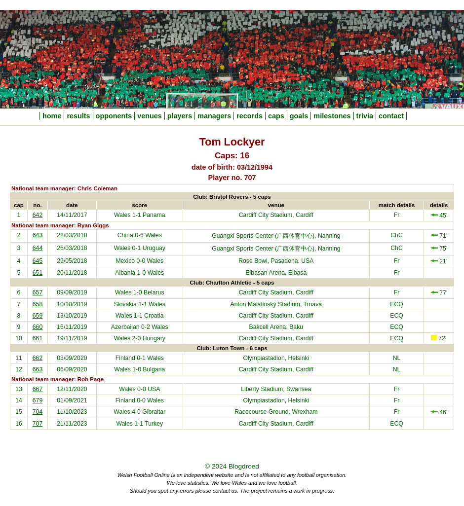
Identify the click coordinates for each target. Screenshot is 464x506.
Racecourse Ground (261, 411)
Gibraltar (153, 411)
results (78, 116)
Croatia (153, 315)
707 (37, 423)
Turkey (154, 423)
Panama (154, 215)
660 (37, 327)
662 (37, 358)
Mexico (125, 260)
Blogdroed (244, 466)
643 (37, 235)
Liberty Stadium (262, 389)
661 (37, 338)
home (51, 116)
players (179, 116)
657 (37, 292)
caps (276, 116)
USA (154, 389)
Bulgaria (154, 369)
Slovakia (125, 304)
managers (214, 116)
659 (37, 315)
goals (299, 116)
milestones (331, 116)
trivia (364, 116)
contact (391, 116)
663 (37, 369)
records (249, 116)
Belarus (154, 292)
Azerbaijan (125, 327)
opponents (114, 116)
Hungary (154, 338)
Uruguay (154, 248)
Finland (125, 358)
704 (37, 411)
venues (149, 116)
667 (37, 389)
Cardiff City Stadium (266, 215)
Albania (125, 272)
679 (37, 400)
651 (37, 272)
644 (37, 248)
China (125, 235)
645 (37, 260)
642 (37, 215)
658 (37, 304)
